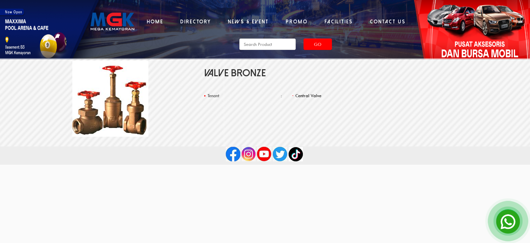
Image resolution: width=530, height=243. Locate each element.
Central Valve (308, 95)
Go (317, 44)
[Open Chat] (508, 221)
